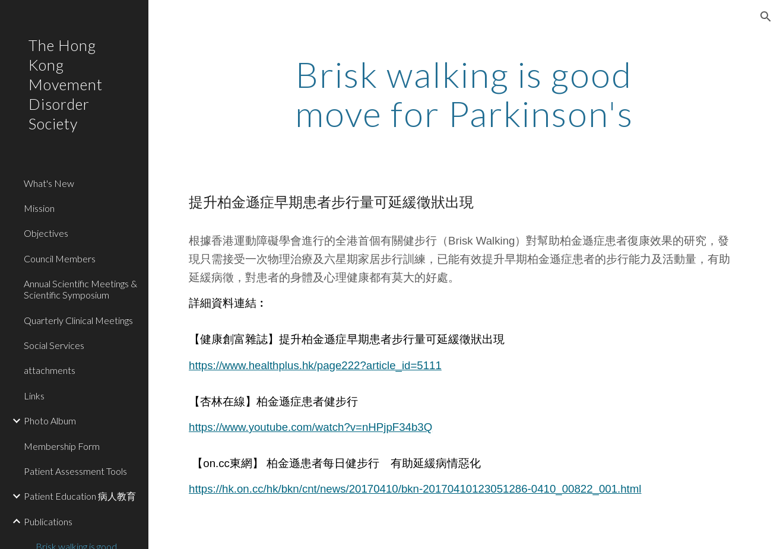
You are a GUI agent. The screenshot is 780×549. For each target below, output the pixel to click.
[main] (464, 94)
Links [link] (34, 395)
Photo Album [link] (50, 420)
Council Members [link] (60, 258)
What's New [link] (49, 183)
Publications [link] (48, 521)
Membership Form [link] (62, 446)
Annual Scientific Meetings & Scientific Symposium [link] (80, 289)
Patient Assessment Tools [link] (75, 471)
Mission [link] (39, 208)
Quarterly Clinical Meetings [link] (78, 320)
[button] (766, 16)
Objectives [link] (46, 233)
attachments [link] (49, 370)
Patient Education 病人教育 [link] (80, 496)
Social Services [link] (54, 345)
